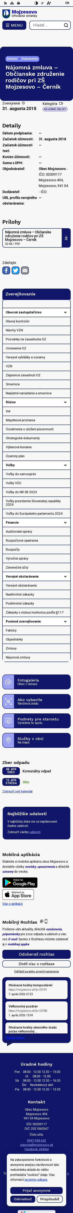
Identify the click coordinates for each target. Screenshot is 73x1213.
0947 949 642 (36, 1127)
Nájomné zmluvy (55, 95)
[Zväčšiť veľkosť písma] (49, 3)
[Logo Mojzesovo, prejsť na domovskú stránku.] (36, 13)
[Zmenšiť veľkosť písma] (43, 3)
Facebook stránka (37, 1135)
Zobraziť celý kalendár (17, 777)
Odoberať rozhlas (36, 940)
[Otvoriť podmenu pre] (65, 298)
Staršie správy (15, 1023)
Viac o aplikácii (12, 890)
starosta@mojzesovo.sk (36, 1131)
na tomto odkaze (36, 1180)
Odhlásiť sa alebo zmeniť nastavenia (36, 957)
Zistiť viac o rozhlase (36, 950)
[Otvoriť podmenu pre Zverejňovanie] (65, 291)
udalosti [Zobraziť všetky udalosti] (35, 818)
